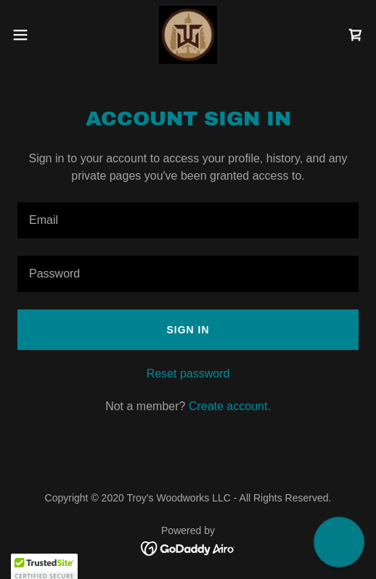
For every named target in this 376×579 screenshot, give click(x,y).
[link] (188, 35)
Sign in (187, 330)
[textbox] (188, 220)
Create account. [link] (230, 406)
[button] (33, 34)
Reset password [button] (188, 373)
